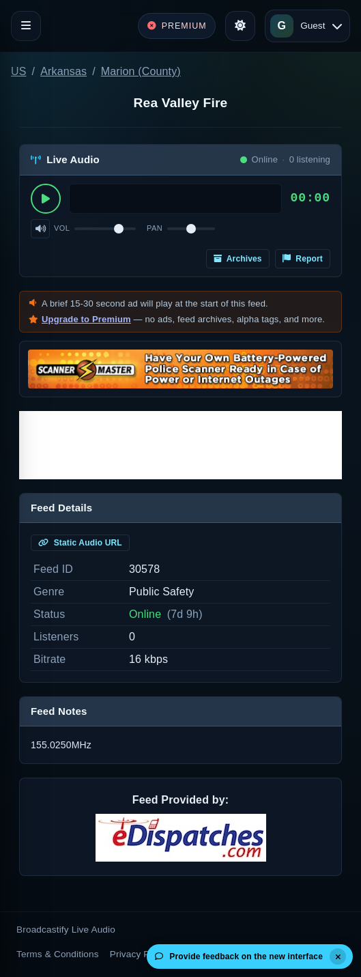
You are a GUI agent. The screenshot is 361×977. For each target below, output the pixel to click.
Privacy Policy (139, 954)
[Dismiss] (338, 956)
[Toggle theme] (240, 26)
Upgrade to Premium (86, 319)
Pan (154, 228)
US (19, 71)
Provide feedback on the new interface (239, 956)
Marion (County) (141, 71)
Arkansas (63, 71)
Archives (238, 259)
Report (303, 259)
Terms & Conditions (57, 954)
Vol (62, 228)
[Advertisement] (180, 445)
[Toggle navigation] (26, 26)
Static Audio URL (80, 543)
